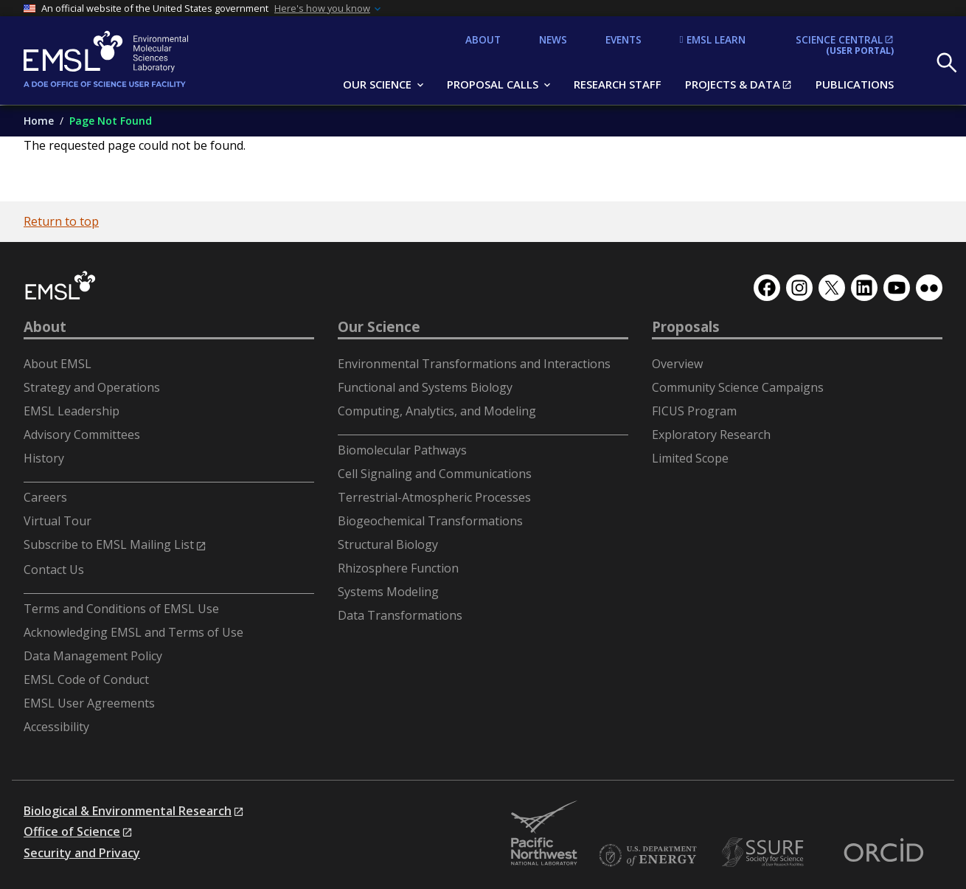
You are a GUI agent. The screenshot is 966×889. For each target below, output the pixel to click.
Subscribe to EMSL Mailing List (109, 544)
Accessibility (56, 727)
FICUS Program (694, 411)
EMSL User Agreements (89, 703)
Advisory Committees (82, 434)
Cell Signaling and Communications (435, 474)
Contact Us (54, 569)
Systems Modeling (388, 592)
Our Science (379, 326)
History (44, 458)
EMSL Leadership (71, 411)
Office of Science (72, 831)
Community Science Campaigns (738, 387)
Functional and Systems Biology (425, 387)
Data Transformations (400, 615)
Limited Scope (690, 458)
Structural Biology (388, 544)
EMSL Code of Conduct (86, 679)
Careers (45, 497)
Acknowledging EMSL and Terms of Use (133, 632)
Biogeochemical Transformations (430, 521)
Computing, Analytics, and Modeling (437, 411)
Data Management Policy (93, 656)
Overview (677, 364)
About (45, 326)
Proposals (686, 326)
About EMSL (57, 364)
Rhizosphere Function (398, 568)
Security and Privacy (82, 853)
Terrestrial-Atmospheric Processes (434, 497)
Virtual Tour (57, 521)
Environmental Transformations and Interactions (474, 364)
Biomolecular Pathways (402, 450)
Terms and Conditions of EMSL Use (121, 609)
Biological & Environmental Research (128, 811)
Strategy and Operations (92, 387)
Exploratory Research (711, 434)
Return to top (61, 221)
